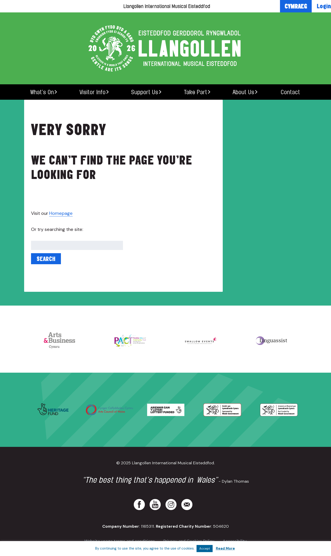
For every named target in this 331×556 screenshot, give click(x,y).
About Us (243, 92)
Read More (225, 548)
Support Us (144, 92)
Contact (290, 92)
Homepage (61, 213)
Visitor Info (93, 92)
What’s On (42, 92)
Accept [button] (204, 548)
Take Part (195, 92)
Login (324, 6)
